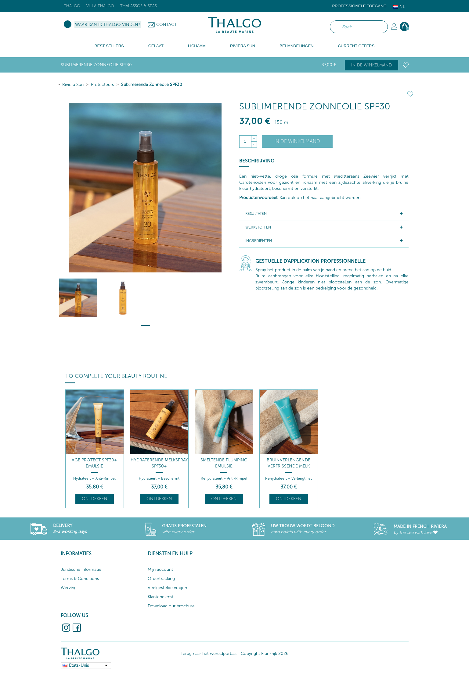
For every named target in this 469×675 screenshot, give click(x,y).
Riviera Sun (73, 84)
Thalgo (72, 6)
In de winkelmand (371, 65)
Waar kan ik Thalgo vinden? (107, 24)
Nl (399, 6)
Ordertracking (161, 578)
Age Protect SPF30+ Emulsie (94, 463)
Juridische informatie (81, 569)
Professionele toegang (359, 6)
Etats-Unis (79, 665)
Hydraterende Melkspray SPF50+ (159, 463)
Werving (69, 587)
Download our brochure (171, 606)
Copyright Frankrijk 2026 (264, 653)
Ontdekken (94, 498)
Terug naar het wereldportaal (208, 653)
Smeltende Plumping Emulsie (223, 463)
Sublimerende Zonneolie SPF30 (151, 84)
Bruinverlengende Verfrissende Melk (288, 463)
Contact (166, 24)
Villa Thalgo (100, 6)
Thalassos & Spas (138, 6)
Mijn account (160, 569)
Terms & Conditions (80, 578)
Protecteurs (102, 84)
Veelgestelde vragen (167, 587)
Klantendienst (161, 596)
